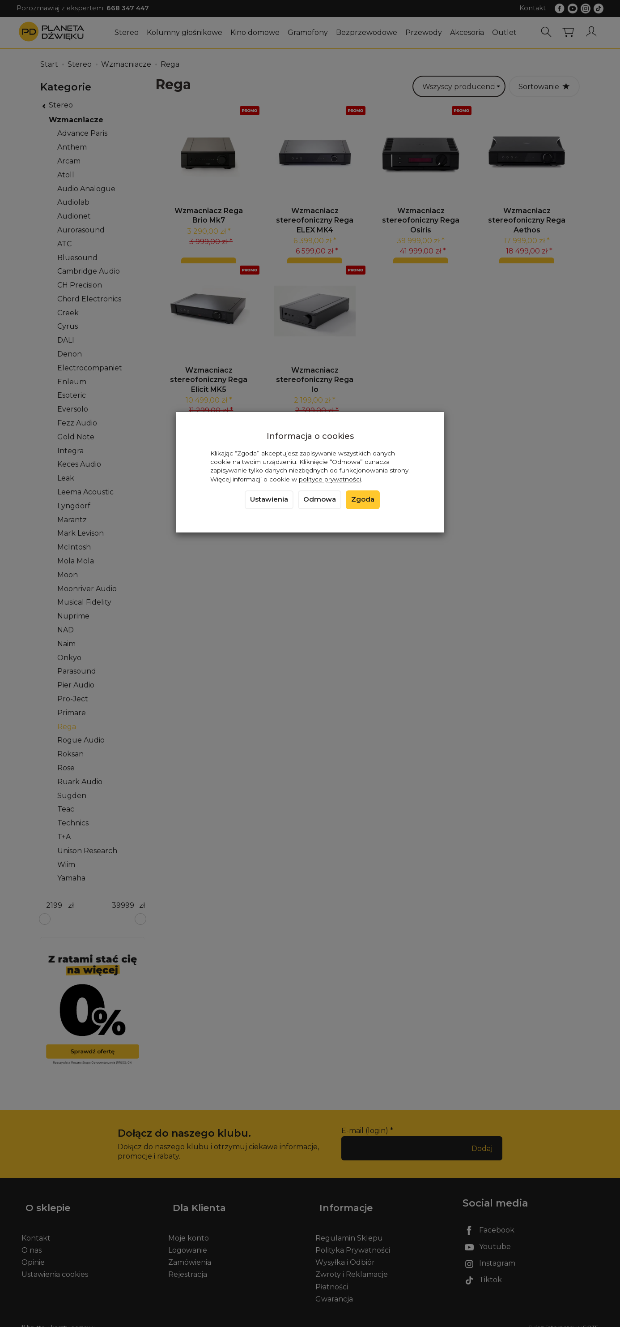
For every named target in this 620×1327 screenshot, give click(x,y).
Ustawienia (269, 499)
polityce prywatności (330, 479)
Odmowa (319, 499)
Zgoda (362, 499)
